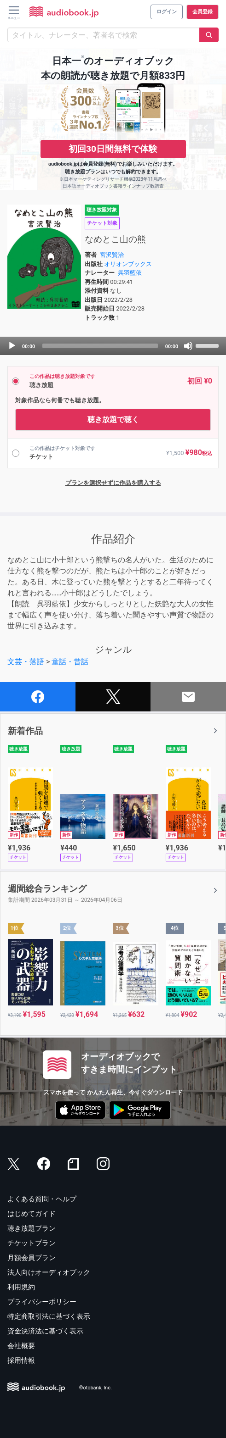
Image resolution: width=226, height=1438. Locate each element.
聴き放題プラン (31, 1228)
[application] (113, 346)
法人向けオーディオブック (48, 1272)
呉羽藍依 (130, 272)
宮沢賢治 (112, 254)
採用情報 (21, 1360)
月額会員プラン (31, 1258)
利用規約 (21, 1287)
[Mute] (188, 345)
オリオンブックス (128, 264)
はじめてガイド (31, 1214)
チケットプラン (31, 1243)
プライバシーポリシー (41, 1302)
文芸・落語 (25, 661)
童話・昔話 (70, 661)
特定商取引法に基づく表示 (48, 1316)
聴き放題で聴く (113, 419)
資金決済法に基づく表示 (45, 1331)
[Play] (12, 345)
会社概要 (21, 1346)
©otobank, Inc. (95, 1388)
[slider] (100, 346)
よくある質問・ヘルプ (41, 1199)
